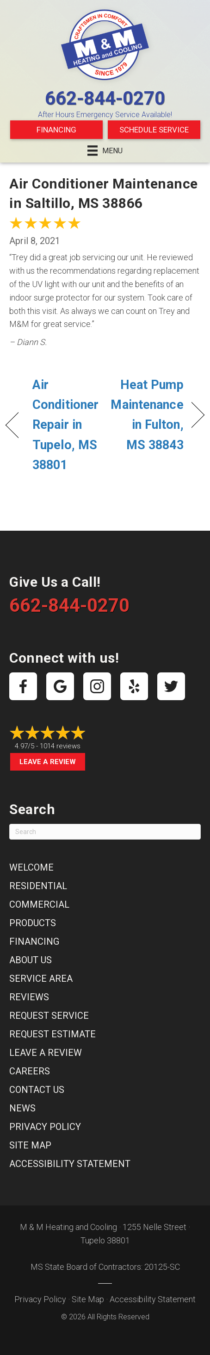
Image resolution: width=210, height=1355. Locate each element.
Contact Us (36, 1089)
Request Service (49, 1015)
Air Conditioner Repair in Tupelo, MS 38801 (65, 424)
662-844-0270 (105, 98)
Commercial (39, 904)
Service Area (41, 978)
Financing (56, 129)
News (22, 1108)
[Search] (105, 832)
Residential (38, 885)
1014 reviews (60, 746)
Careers (29, 1071)
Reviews (29, 997)
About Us (30, 960)
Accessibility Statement (69, 1163)
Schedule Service (154, 129)
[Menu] (105, 150)
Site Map (30, 1145)
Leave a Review (47, 762)
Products (32, 922)
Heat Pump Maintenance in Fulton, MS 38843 (147, 414)
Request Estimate (52, 1034)
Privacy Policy (45, 1126)
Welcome (31, 867)
